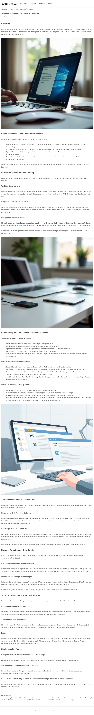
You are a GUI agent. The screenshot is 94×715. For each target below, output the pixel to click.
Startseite (23, 4)
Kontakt (42, 4)
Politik (50, 4)
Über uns (33, 4)
